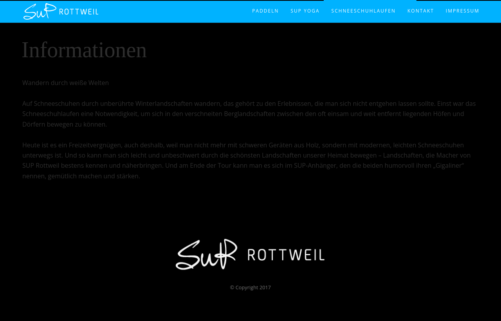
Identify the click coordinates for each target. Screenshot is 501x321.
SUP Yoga (305, 2)
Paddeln (265, 2)
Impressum (462, 2)
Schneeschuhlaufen (364, 2)
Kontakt (420, 2)
